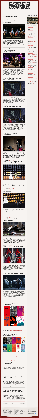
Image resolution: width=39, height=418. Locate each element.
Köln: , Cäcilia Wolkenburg (32, 55)
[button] (22, 403)
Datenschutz (34, 411)
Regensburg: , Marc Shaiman (32, 79)
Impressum (29, 411)
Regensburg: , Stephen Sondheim (32, 71)
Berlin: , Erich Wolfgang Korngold (31, 51)
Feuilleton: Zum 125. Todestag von (32, 39)
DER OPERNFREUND (6, 409)
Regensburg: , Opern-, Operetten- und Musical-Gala (32, 75)
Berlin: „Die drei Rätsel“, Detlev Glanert (13, 246)
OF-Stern (27, 13)
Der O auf (31, 413)
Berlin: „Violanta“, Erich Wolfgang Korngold (9, 21)
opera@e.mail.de (8, 413)
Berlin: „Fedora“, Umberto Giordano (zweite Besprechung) (12, 79)
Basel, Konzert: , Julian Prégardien (32, 84)
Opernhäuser (12, 13)
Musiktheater (11, 19)
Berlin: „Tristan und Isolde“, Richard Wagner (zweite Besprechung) (12, 162)
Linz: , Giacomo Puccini (32, 82)
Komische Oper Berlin (12, 331)
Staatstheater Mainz (6, 301)
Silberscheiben (22, 412)
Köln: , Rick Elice (32, 42)
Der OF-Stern (17, 413)
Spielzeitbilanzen (12, 330)
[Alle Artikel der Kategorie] (32, 20)
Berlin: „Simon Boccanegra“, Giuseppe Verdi (10, 134)
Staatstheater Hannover (15, 359)
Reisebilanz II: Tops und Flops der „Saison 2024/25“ (10, 335)
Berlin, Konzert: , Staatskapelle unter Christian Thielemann (32, 33)
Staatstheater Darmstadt (17, 300)
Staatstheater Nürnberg (7, 360)
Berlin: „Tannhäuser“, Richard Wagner (13, 273)
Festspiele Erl (5, 331)
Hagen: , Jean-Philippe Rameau (32, 49)
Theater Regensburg (14, 360)
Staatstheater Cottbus (6, 359)
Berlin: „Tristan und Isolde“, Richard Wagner (10, 190)
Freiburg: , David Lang (32, 61)
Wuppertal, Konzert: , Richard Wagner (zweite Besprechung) (32, 65)
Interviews (16, 411)
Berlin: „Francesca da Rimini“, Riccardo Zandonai (10, 219)
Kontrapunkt (22, 13)
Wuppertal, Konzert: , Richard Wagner (32, 69)
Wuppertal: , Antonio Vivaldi (32, 63)
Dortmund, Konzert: (32, 57)
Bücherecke (17, 412)
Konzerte (21, 410)
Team (35, 13)
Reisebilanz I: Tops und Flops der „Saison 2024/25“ (11, 362)
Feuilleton (17, 13)
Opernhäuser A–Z (22, 411)
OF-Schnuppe (31, 13)
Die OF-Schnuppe (22, 413)
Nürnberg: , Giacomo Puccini (31, 44)
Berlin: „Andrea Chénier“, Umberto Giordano (9, 51)
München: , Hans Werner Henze (32, 36)
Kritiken (8, 13)
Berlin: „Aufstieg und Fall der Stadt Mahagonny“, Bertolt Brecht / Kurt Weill (13, 391)
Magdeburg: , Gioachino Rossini (32, 47)
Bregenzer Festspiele (18, 330)
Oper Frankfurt (18, 331)
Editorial (4, 13)
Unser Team (29, 410)
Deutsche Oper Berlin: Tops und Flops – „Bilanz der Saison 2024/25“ (13, 376)
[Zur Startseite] (19, 5)
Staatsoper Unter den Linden (8, 300)
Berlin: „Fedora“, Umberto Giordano (12, 106)
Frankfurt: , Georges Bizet (32, 29)
